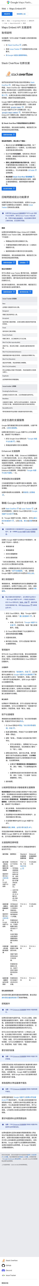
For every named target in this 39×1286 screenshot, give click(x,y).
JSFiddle (31, 170)
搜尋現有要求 (7, 292)
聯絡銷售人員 (21, 14)
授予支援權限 (17, 571)
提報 (30, 521)
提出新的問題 (7, 189)
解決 (25, 521)
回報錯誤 (23, 263)
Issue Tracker (14, 49)
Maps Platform (21, 2)
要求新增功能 (24, 292)
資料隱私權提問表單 (9, 998)
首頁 (3, 21)
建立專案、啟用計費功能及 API (19, 827)
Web (4, 8)
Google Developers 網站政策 (11, 1159)
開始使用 (7, 14)
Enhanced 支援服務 (18, 213)
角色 (21, 721)
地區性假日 (23, 867)
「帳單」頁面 (23, 602)
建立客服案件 (18, 218)
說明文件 (31, 21)
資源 (24, 23)
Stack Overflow (13, 45)
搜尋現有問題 (7, 135)
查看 (20, 521)
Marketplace (26, 605)
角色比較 (30, 573)
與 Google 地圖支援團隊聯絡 (16, 55)
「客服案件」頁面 (21, 672)
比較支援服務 (12, 428)
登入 (3, 95)
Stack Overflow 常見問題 (22, 177)
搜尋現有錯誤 (7, 263)
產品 (8, 21)
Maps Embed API (17, 8)
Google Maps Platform (19, 21)
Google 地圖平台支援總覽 (23, 675)
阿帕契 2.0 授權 (23, 1157)
